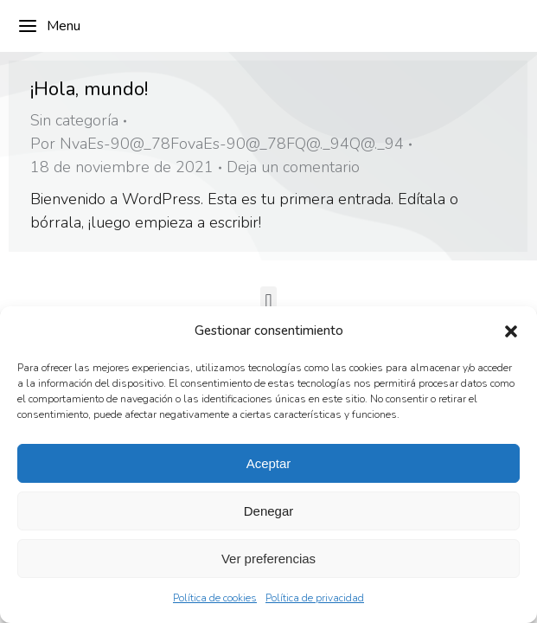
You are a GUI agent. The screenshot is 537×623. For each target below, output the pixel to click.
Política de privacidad (314, 598)
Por (217, 143)
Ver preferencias (268, 558)
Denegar (269, 511)
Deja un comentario (293, 167)
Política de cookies (215, 598)
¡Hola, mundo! (89, 89)
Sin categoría (74, 120)
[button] (511, 331)
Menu (48, 26)
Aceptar (268, 463)
